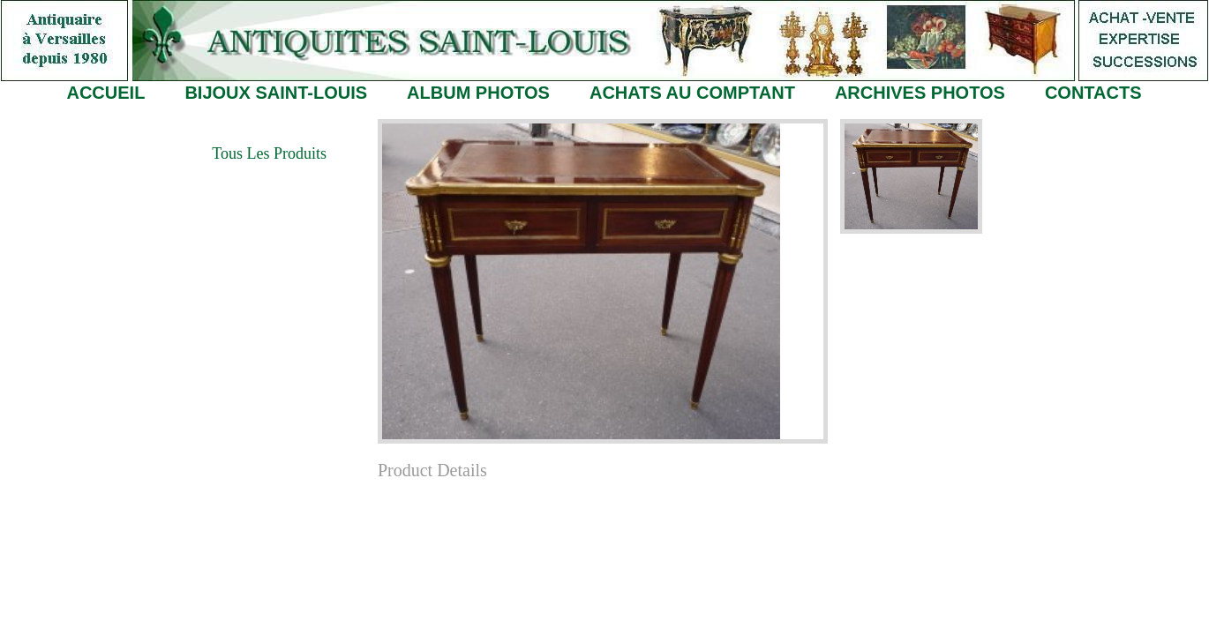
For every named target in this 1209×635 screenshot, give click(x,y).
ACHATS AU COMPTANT (692, 92)
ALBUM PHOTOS (478, 92)
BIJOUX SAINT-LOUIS (275, 92)
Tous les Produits (269, 153)
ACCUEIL (105, 92)
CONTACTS (1093, 92)
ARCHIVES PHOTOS (920, 92)
